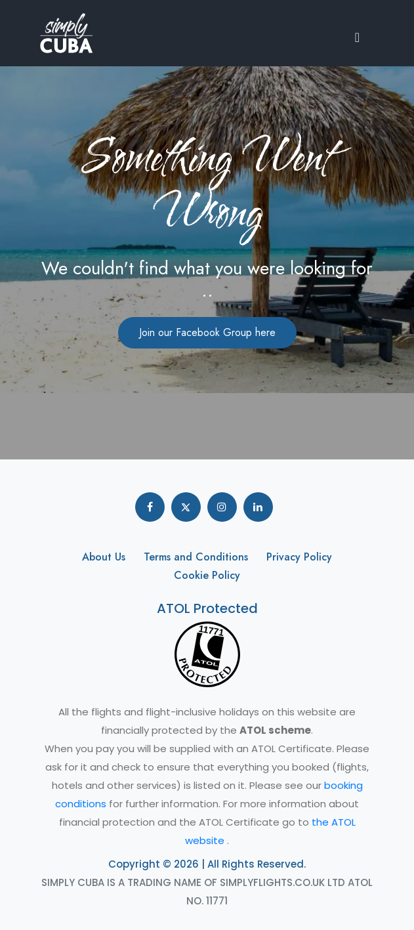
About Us (103, 556)
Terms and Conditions (196, 556)
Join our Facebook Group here (207, 332)
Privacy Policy (299, 556)
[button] (361, 36)
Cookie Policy (207, 575)
